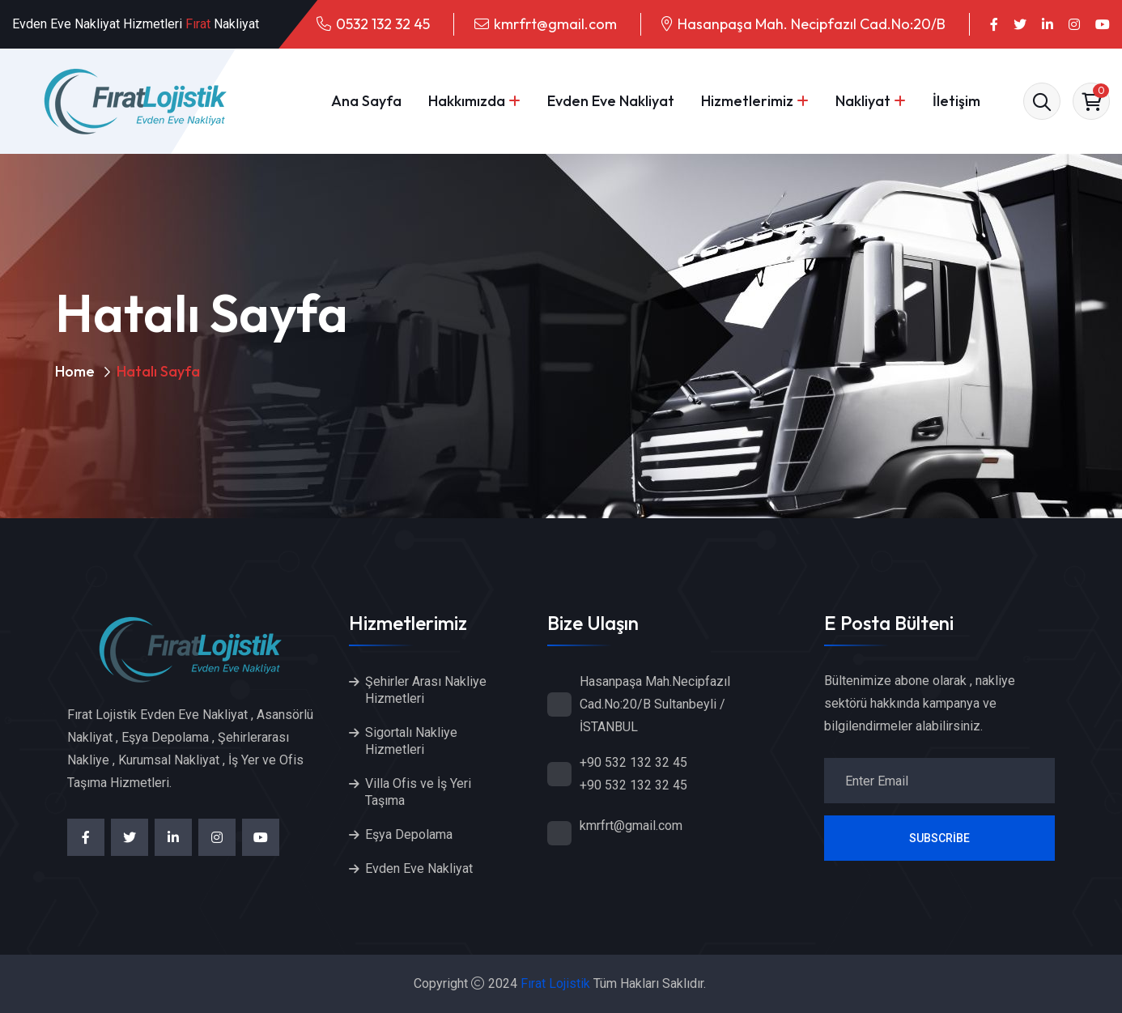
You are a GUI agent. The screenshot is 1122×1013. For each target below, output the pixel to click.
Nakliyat (862, 101)
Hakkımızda (466, 101)
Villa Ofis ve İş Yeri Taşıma (418, 792)
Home (75, 371)
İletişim (956, 101)
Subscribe (939, 838)
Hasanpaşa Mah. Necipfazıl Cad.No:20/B (812, 24)
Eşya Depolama (409, 834)
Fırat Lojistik (555, 983)
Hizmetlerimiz (747, 101)
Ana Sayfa (366, 101)
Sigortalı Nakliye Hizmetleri (411, 741)
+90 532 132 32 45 (633, 762)
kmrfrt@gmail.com (555, 24)
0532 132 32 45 (383, 24)
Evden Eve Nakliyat (610, 101)
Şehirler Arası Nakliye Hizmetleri (426, 690)
